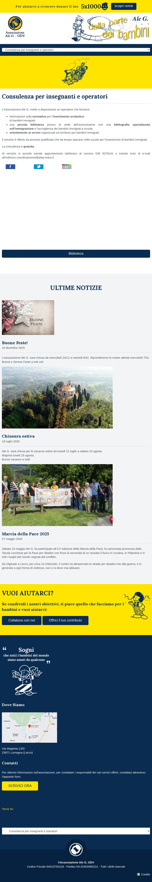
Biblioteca (75, 253)
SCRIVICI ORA (20, 786)
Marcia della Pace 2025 (25, 533)
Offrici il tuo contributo (65, 620)
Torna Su (7, 808)
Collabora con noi (21, 620)
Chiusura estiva (18, 436)
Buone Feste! (15, 342)
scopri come (124, 6)
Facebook (6, 798)
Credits (145, 874)
